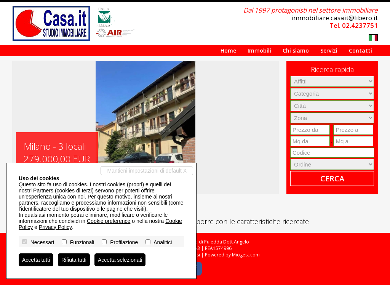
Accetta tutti (36, 260)
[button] (19, 128)
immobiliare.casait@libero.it (334, 17)
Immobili (259, 50)
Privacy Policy (55, 227)
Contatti (360, 50)
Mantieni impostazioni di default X (147, 171)
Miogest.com (246, 254)
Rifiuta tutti (73, 260)
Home (228, 50)
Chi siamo (296, 50)
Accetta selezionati (120, 260)
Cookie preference (108, 221)
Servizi (328, 50)
